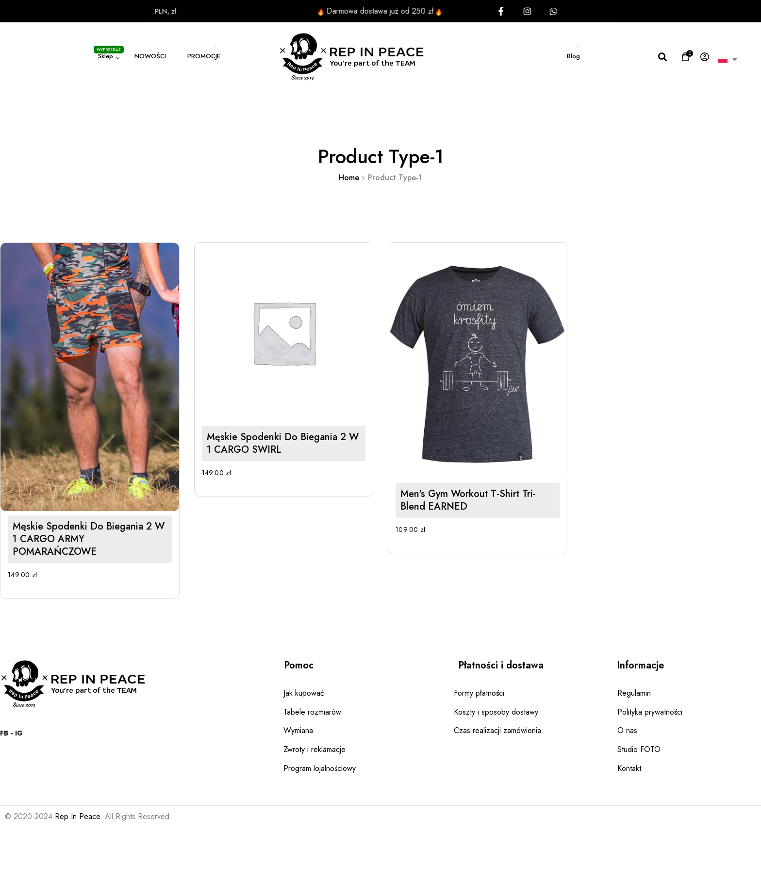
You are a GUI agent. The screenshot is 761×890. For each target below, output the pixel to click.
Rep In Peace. (78, 816)
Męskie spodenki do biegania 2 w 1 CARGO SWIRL (263, 456)
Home (349, 177)
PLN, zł (132, 11)
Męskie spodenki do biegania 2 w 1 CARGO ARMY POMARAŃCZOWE (89, 539)
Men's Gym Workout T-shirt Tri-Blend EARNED (429, 528)
